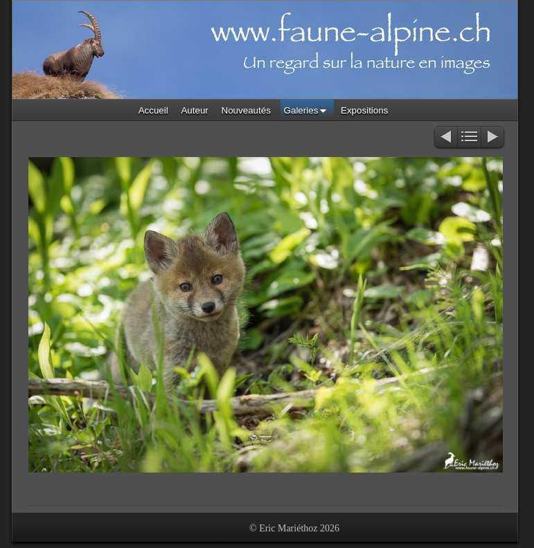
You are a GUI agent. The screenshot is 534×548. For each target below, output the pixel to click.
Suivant (493, 138)
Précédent (445, 138)
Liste (469, 138)
